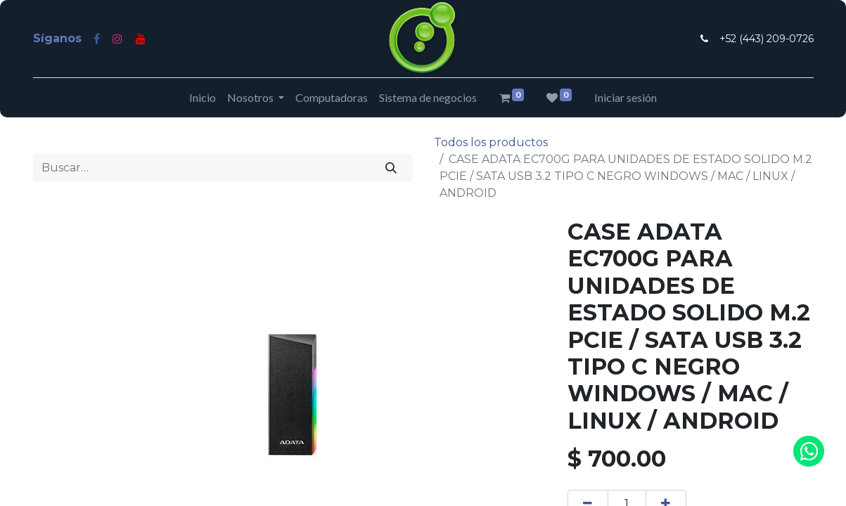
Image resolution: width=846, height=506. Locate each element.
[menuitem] (203, 98)
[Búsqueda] (390, 168)
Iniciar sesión (625, 97)
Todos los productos (491, 142)
